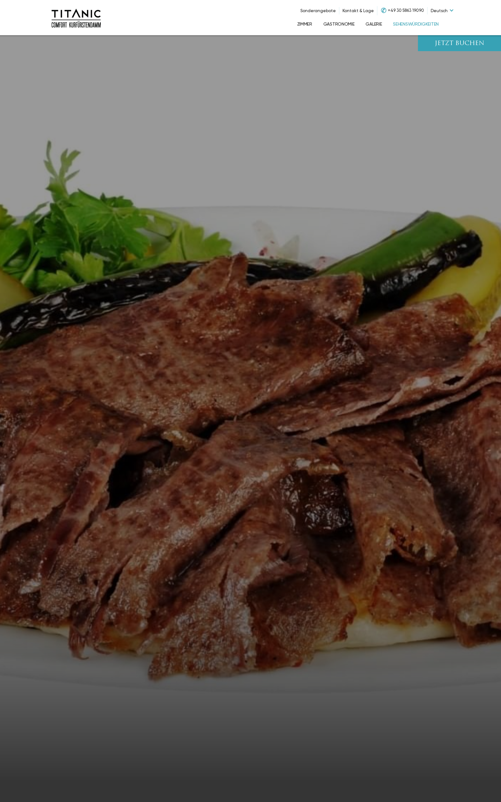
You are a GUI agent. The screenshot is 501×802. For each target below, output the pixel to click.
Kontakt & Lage (358, 10)
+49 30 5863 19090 (406, 10)
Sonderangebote (318, 10)
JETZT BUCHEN (459, 44)
